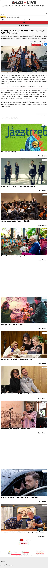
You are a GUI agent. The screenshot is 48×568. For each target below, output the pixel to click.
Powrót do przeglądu (41, 114)
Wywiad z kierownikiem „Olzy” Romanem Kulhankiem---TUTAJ (24, 87)
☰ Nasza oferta (24, 25)
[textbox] (23, 14)
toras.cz (10, 565)
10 (31, 555)
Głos (5, 565)
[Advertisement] (24, 279)
